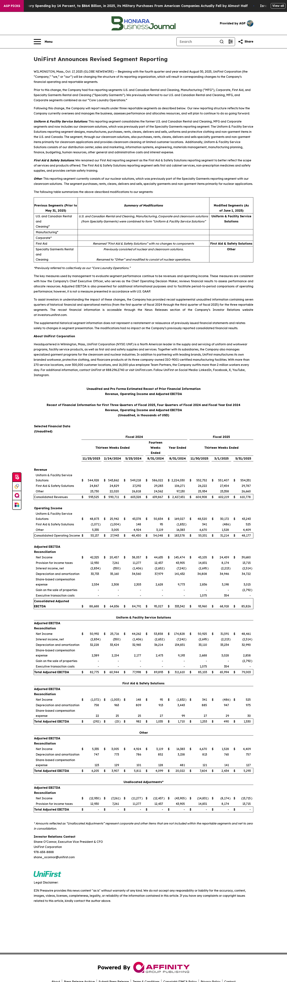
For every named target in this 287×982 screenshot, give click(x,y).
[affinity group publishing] (17, 495)
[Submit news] (17, 477)
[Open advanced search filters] (230, 41)
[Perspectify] (17, 486)
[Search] (197, 41)
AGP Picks (12, 6)
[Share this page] (245, 41)
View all (278, 6)
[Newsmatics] (17, 504)
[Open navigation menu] (43, 41)
